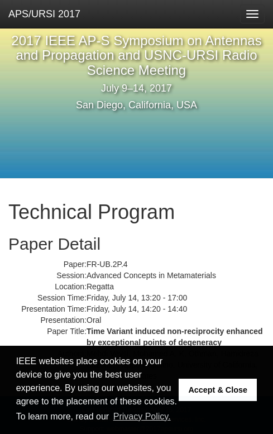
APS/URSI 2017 (44, 14)
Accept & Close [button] (217, 389)
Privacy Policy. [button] (142, 416)
